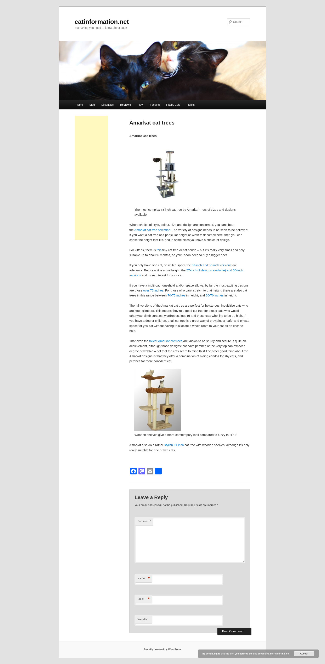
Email (143, 599)
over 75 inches (153, 290)
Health (191, 104)
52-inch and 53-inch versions (212, 265)
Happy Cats (173, 104)
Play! (140, 104)
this (159, 250)
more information (279, 653)
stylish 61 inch (174, 445)
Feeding (155, 104)
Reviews (125, 104)
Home (79, 104)
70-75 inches (176, 295)
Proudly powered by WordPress (162, 649)
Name (143, 579)
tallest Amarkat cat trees (165, 341)
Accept (304, 653)
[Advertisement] (91, 178)
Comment (144, 521)
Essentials (107, 104)
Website (142, 619)
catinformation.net (102, 21)
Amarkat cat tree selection (152, 230)
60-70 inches (215, 295)
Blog (92, 104)
